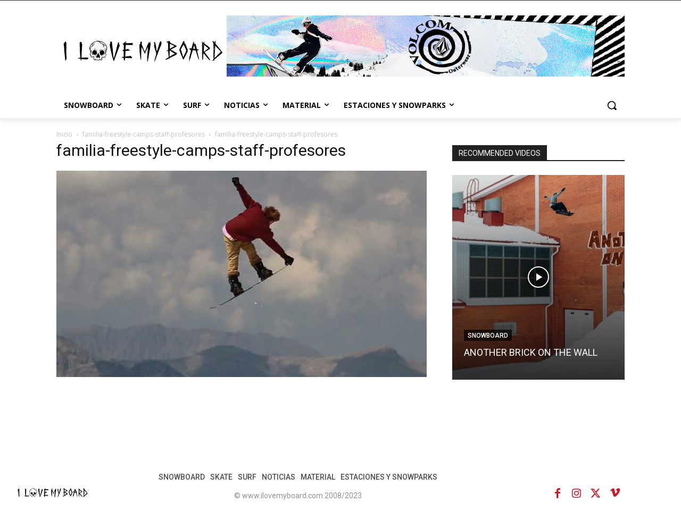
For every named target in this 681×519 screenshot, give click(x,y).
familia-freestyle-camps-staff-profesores (143, 134)
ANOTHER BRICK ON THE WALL (530, 352)
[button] (612, 105)
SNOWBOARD (488, 335)
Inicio (64, 134)
